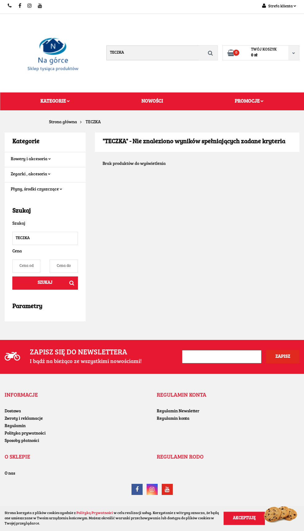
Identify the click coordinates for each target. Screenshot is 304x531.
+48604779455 (10, 6)
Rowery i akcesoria (31, 159)
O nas (10, 474)
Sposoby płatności (22, 441)
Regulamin (15, 426)
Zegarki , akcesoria (31, 174)
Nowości (152, 101)
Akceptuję (244, 518)
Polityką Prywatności (94, 513)
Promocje (249, 101)
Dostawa (13, 411)
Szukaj (45, 283)
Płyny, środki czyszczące (36, 189)
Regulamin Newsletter (178, 411)
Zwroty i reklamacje (24, 419)
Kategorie (55, 101)
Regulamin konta (173, 419)
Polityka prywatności (25, 433)
